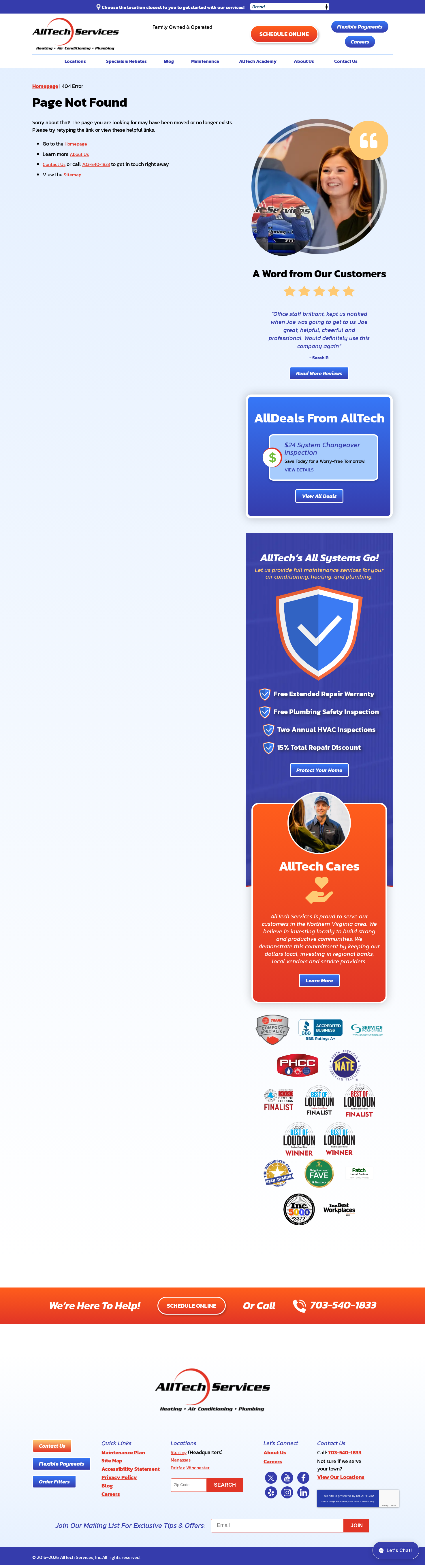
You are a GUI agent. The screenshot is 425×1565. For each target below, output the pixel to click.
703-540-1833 (182, 36)
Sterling (179, 1451)
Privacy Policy (342, 1499)
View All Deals (319, 495)
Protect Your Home (319, 769)
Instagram (287, 1490)
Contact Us (55, 163)
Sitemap (73, 173)
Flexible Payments (360, 27)
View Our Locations (340, 1475)
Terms (393, 1503)
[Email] (290, 1523)
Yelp (271, 1490)
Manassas (182, 1459)
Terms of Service (361, 1499)
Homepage (45, 86)
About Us (80, 153)
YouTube (287, 1475)
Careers (360, 42)
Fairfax (178, 1466)
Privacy (385, 1503)
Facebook (303, 1475)
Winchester (200, 1466)
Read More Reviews (319, 373)
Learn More (319, 980)
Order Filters (54, 1481)
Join (357, 1523)
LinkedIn (303, 1490)
